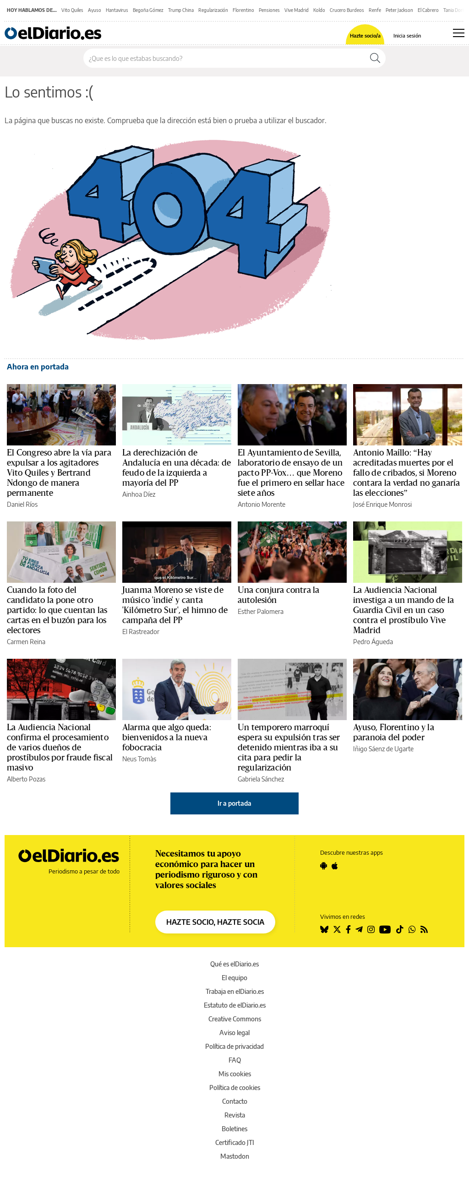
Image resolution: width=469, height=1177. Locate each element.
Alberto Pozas (26, 779)
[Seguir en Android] (323, 866)
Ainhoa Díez (138, 494)
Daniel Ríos (22, 504)
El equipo (234, 978)
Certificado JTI (234, 1142)
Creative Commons (234, 1019)
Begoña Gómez (148, 10)
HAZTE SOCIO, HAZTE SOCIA (215, 922)
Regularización (213, 10)
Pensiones (269, 10)
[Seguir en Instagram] (371, 929)
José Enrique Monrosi (382, 504)
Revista (234, 1115)
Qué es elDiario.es (234, 964)
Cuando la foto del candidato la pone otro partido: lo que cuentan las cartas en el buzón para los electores (57, 610)
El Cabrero (428, 10)
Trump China (181, 10)
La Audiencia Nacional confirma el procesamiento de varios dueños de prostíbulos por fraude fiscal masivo (60, 747)
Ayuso (94, 10)
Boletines (234, 1129)
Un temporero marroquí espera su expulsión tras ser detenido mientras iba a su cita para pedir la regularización (289, 747)
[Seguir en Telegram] (359, 929)
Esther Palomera (261, 611)
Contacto (234, 1101)
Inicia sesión (407, 35)
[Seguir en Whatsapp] (412, 929)
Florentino (243, 10)
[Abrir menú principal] (458, 33)
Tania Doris (454, 10)
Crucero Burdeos (347, 10)
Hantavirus (117, 10)
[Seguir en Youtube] (385, 929)
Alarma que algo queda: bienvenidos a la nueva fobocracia (166, 737)
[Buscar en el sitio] (224, 58)
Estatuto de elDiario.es (235, 1005)
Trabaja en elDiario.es (235, 991)
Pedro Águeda (373, 641)
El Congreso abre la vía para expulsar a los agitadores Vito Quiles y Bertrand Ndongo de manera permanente (59, 473)
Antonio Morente (261, 504)
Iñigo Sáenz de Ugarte (383, 749)
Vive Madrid (296, 10)
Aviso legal (234, 1032)
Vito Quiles (72, 10)
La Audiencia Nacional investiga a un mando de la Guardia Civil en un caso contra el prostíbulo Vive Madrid (403, 610)
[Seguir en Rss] (424, 929)
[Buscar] (375, 58)
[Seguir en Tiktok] (400, 929)
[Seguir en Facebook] (348, 929)
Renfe (375, 10)
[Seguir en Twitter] (337, 929)
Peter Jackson (399, 10)
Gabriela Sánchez (261, 779)
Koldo (319, 10)
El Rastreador (140, 631)
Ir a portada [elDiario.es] (234, 803)
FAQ (235, 1060)
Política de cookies (234, 1087)
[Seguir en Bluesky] (324, 929)
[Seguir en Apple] (335, 866)
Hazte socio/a (365, 35)
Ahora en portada (38, 366)
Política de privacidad (234, 1046)
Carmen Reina (26, 641)
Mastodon (234, 1156)
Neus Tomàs (139, 759)
